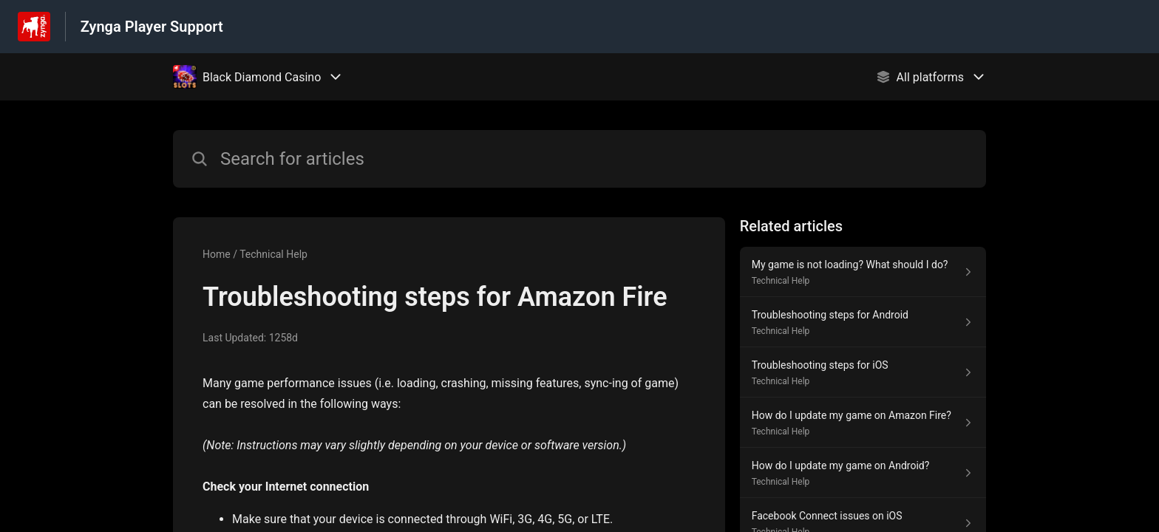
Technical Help (273, 254)
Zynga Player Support (152, 26)
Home (217, 254)
